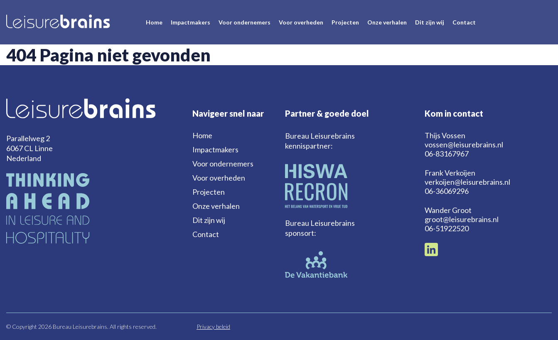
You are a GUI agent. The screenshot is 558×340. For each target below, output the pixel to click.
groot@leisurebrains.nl (462, 219)
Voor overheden (301, 22)
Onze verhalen (387, 22)
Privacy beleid (213, 326)
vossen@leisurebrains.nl (464, 144)
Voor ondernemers (244, 22)
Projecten (345, 22)
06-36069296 (447, 191)
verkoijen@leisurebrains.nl (467, 181)
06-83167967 (447, 153)
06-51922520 (447, 228)
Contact (464, 22)
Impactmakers (190, 22)
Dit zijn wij (429, 22)
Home (154, 22)
